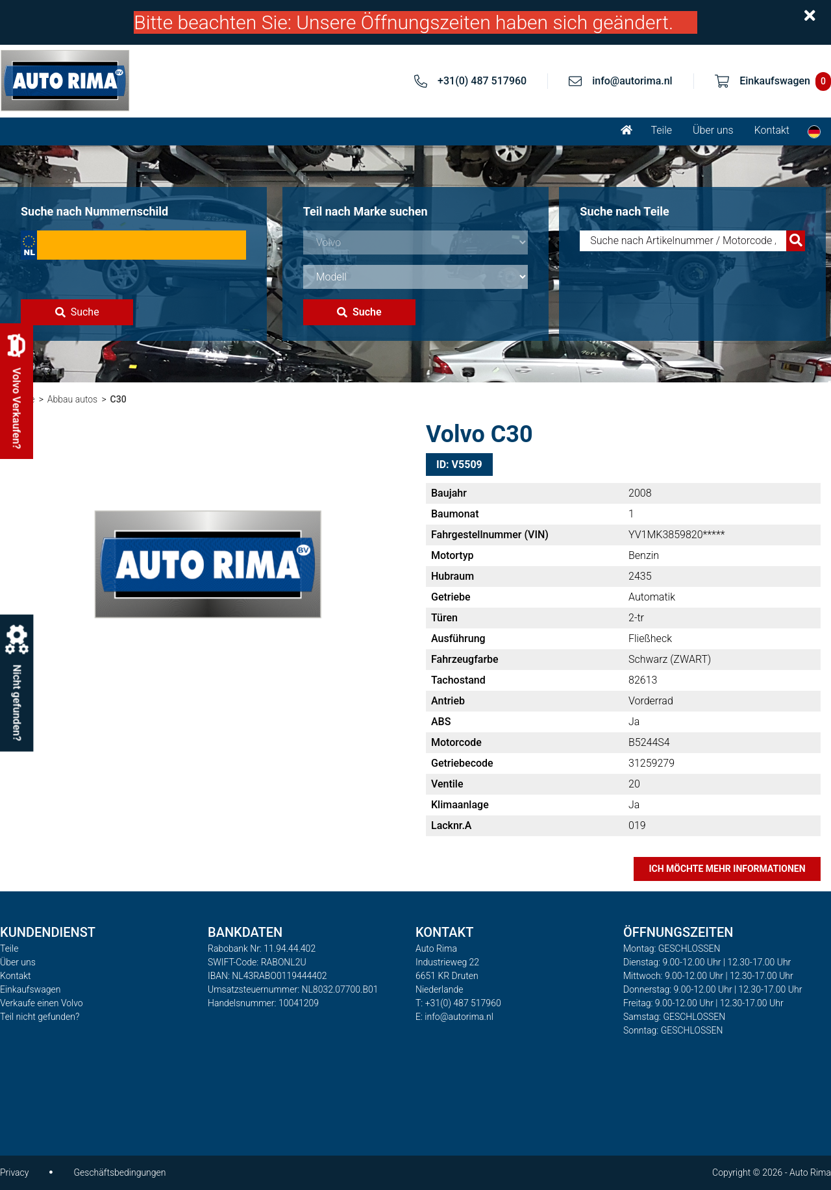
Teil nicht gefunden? (39, 1016)
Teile (661, 130)
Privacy (14, 1172)
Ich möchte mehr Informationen (727, 868)
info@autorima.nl (632, 81)
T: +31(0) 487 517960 (458, 1003)
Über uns (713, 130)
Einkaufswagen (30, 989)
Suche (77, 312)
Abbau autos (72, 399)
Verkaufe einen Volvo (41, 1003)
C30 (118, 399)
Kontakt (771, 130)
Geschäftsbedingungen (119, 1172)
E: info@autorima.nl (454, 1016)
